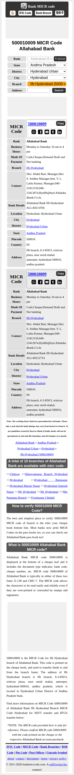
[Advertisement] (37, 29)
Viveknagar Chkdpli (43, 497)
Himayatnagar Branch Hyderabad (46, 474)
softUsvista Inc (58, 764)
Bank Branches (50, 746)
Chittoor (15, 474)
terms (44, 758)
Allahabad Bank (25, 442)
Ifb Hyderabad (35, 167)
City (17, 77)
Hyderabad (32, 219)
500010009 (37, 123)
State (17, 65)
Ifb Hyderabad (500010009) (36, 454)
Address (17, 90)
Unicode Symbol (57, 752)
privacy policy (58, 758)
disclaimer (33, 758)
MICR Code (30, 746)
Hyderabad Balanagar (50, 480)
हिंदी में (59, 13)
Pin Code (21, 752)
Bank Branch (43, 13)
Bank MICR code (41, 6)
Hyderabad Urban (37, 226)
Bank (16, 58)
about (10, 758)
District (17, 71)
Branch (17, 84)
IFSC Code (25, 13)
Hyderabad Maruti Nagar (25, 485)
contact (20, 758)
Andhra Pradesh (35, 233)
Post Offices (36, 752)
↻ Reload (60, 58)
